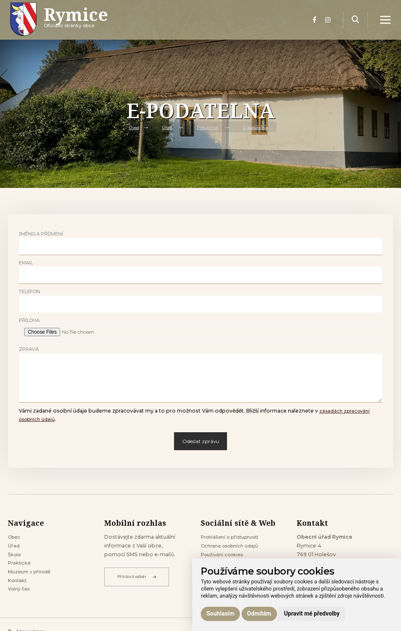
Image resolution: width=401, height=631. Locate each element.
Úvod (130, 127)
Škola (15, 556)
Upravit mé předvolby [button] (312, 613)
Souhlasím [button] (221, 613)
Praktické (20, 566)
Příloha (29, 320)
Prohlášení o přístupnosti (234, 537)
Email (26, 263)
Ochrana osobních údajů (232, 547)
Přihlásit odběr (137, 577)
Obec (15, 537)
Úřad (164, 127)
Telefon (29, 291)
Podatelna (207, 127)
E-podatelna (259, 127)
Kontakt (18, 585)
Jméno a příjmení (41, 234)
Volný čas (20, 594)
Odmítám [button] (259, 613)
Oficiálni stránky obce (86, 27)
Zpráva (29, 349)
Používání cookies (224, 556)
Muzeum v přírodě (31, 576)
